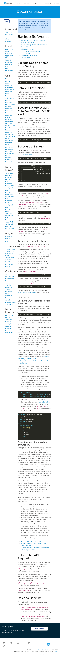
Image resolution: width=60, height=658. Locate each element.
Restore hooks (10, 111)
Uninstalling (9, 70)
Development (9, 279)
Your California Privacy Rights (51, 654)
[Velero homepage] (8, 3)
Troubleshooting (10, 249)
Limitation (27, 53)
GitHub (7, 645)
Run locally (9, 291)
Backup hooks (10, 104)
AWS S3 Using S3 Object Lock (31, 541)
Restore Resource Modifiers (8, 115)
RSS (32, 642)
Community (48, 3)
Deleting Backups (27, 57)
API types (8, 319)
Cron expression (26, 155)
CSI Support (9, 123)
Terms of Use (34, 654)
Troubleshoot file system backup (9, 264)
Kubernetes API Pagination (30, 55)
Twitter (7, 642)
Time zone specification (32, 51)
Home (18, 3)
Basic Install (9, 49)
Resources (56, 3)
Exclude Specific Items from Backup (33, 40)
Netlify (56, 651)
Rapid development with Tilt (9, 283)
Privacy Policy (41, 654)
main (6, 21)
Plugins (35, 3)
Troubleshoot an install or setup (9, 253)
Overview (8, 236)
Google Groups (23, 642)
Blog (41, 3)
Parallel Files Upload (27, 42)
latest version (35, 30)
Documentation (27, 3)
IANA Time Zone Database (27, 292)
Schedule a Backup (27, 49)
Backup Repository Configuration (9, 132)
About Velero (9, 32)
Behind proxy (9, 149)
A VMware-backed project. (48, 649)
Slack (14, 642)
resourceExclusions (43, 402)
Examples (8, 68)
